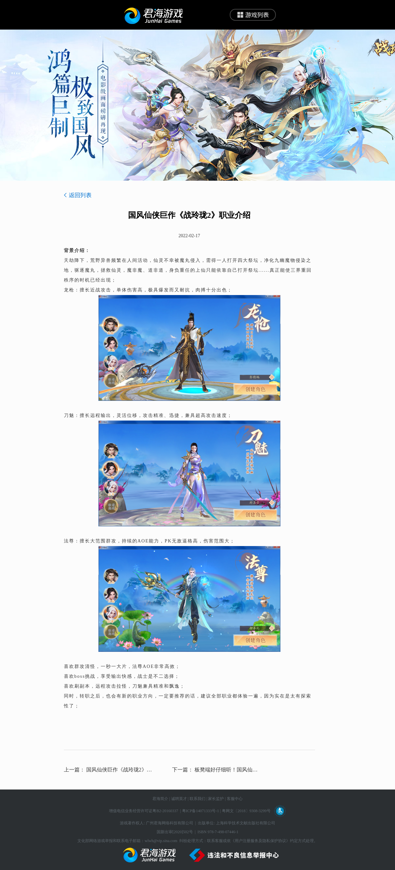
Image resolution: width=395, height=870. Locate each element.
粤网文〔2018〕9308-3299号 (246, 811)
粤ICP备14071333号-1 (200, 811)
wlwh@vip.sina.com (161, 840)
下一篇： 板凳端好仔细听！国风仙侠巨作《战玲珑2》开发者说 (216, 769)
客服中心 (235, 798)
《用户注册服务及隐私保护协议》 (260, 840)
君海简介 (160, 798)
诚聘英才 (179, 798)
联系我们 (197, 798)
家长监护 (216, 798)
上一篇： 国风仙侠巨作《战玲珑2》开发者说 (108, 769)
